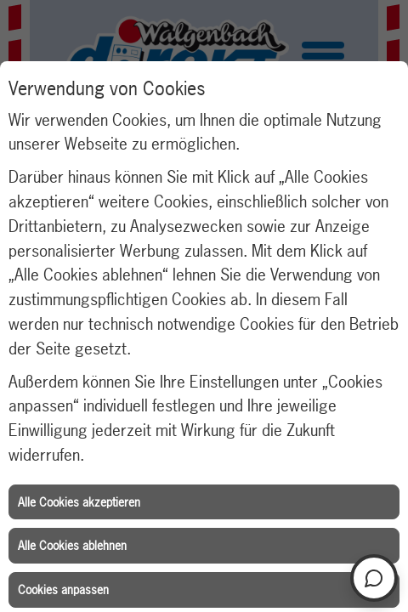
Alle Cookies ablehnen (72, 545)
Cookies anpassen (63, 589)
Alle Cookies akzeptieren (79, 502)
